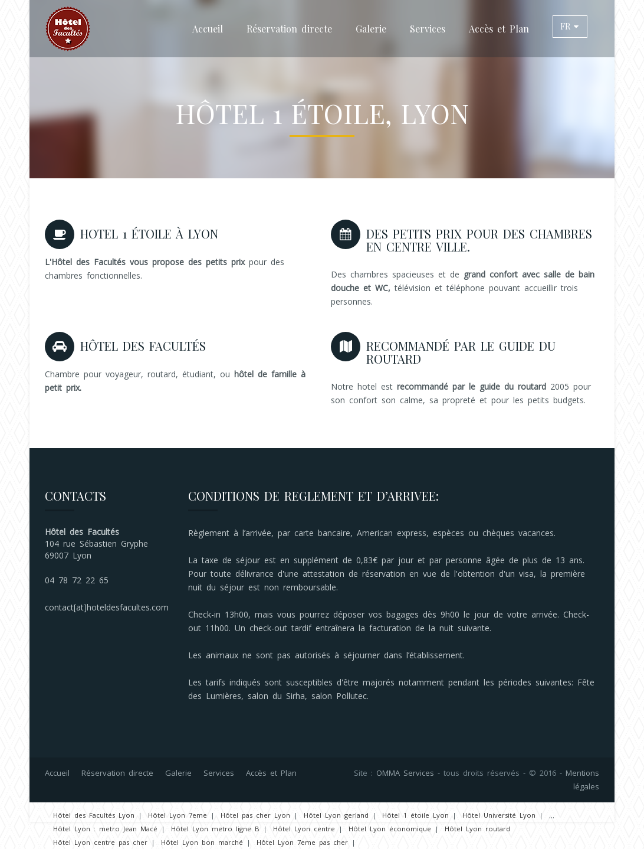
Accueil (207, 28)
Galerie (371, 28)
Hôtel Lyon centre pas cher (100, 842)
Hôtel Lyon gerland (336, 815)
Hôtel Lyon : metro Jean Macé (105, 828)
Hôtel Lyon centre (304, 828)
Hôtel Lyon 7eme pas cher (302, 842)
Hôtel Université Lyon (498, 815)
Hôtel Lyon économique (390, 828)
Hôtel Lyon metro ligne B (215, 828)
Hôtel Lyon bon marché (202, 842)
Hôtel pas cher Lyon (255, 815)
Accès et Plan (499, 28)
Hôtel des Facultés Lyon (93, 815)
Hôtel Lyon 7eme (177, 815)
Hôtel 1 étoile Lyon (415, 815)
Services (427, 28)
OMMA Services (405, 773)
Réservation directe (289, 28)
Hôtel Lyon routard (477, 828)
